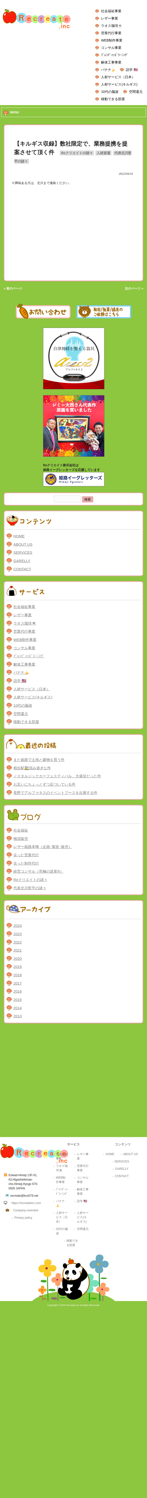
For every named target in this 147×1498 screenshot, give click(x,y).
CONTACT (22, 569)
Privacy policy (23, 1217)
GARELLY (21, 561)
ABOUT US (22, 544)
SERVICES (22, 552)
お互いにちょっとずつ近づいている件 (44, 784)
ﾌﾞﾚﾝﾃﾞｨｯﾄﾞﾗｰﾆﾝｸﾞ (114, 55)
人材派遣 (103, 153)
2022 (17, 942)
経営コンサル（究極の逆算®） (38, 871)
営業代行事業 (111, 33)
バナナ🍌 (108, 70)
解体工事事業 (111, 62)
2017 (17, 983)
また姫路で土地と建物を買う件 (38, 760)
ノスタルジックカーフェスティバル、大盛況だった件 (57, 776)
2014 (17, 1008)
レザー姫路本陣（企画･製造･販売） (42, 847)
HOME (19, 536)
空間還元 (136, 92)
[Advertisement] (54, 1081)
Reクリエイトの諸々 (77, 153)
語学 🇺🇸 (132, 70)
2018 (17, 975)
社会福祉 (20, 830)
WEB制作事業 (111, 40)
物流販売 (20, 838)
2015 (17, 1000)
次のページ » (134, 288)
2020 (17, 958)
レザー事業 (109, 18)
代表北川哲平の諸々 (29, 888)
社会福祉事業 (111, 11)
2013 (17, 1016)
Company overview (25, 1210)
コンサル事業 (111, 48)
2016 (17, 991)
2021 (17, 950)
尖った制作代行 (26, 863)
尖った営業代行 (26, 855)
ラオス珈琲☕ (111, 26)
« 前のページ (13, 288)
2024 (17, 925)
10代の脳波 (109, 92)
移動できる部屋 (113, 99)
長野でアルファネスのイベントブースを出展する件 (55, 793)
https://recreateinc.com (26, 1203)
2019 (17, 967)
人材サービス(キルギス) (119, 84)
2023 (17, 934)
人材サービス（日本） (118, 77)
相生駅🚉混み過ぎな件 (32, 768)
